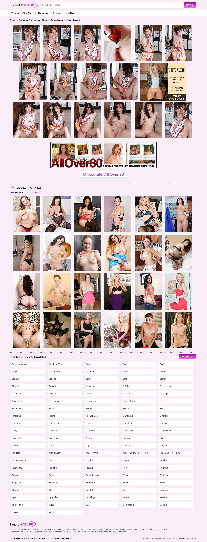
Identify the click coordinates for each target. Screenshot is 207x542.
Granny (163, 423)
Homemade (165, 430)
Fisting (52, 416)
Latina (15, 445)
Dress (162, 401)
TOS (151, 538)
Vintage (52, 512)
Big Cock (16, 379)
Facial (89, 408)
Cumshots (17, 401)
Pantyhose (17, 468)
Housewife (17, 438)
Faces (52, 408)
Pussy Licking (92, 475)
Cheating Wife (166, 386)
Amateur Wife (55, 364)
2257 (181, 538)
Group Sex (54, 423)
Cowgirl (89, 393)
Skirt (51, 490)
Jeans (89, 438)
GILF (88, 423)
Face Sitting (17, 408)
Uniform (163, 505)
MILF (51, 460)
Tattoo (126, 497)
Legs (88, 445)
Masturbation (55, 453)
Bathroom (90, 371)
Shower (15, 490)
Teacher (163, 497)
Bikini (88, 379)
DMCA (174, 538)
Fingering (16, 416)
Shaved (126, 482)
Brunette (53, 386)
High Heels (128, 430)
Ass (161, 364)
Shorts (163, 482)
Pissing (89, 468)
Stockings (90, 497)
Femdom (127, 408)
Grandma (127, 423)
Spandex (164, 490)
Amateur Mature (19, 364)
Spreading (54, 497)
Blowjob (15, 386)
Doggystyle (91, 401)
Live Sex (69, 13)
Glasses (16, 423)
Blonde (163, 379)
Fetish (163, 408)
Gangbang (128, 416)
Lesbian (126, 445)
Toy (87, 505)
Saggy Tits (17, 482)
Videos (56, 13)
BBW (125, 371)
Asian (125, 364)
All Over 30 (34, 192)
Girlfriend (164, 416)
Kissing (126, 438)
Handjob (53, 430)
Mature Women (19, 460)
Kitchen (163, 438)
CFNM (126, 386)
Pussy (52, 475)
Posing (15, 475)
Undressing (128, 505)
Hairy (14, 430)
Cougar (126, 393)
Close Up (16, 393)
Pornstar (164, 468)
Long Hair (16, 453)
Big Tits (52, 379)
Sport (14, 497)
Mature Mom (92, 453)
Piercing (53, 468)
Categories (41, 13)
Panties (163, 460)
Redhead (164, 475)
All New (27, 13)
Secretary (53, 482)
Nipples (89, 460)
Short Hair (90, 482)
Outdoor (127, 460)
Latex (51, 445)
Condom (53, 393)
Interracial (53, 438)
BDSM (163, 371)
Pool (125, 468)
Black (125, 379)
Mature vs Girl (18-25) (170, 453)
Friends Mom (92, 416)
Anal (88, 364)
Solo (125, 490)
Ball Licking (54, 371)
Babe (14, 371)
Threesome (17, 505)
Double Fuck (129, 401)
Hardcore (90, 430)
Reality (126, 475)
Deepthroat (54, 401)
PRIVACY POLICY (162, 538)
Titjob (51, 505)
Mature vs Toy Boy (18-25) (135, 453)
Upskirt (15, 512)
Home (15, 13)
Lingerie (163, 445)
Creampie (164, 393)
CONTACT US (190, 538)
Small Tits (90, 490)
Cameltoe (90, 386)
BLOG (145, 538)
